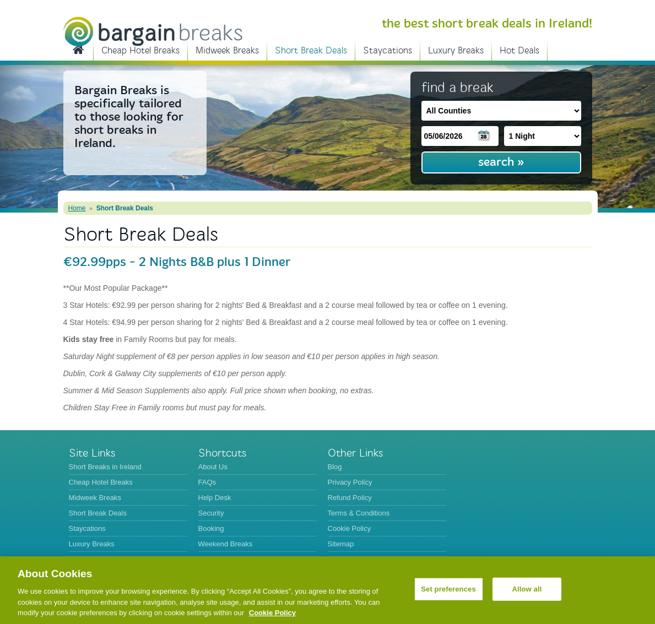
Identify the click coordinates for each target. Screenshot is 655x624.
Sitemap (341, 544)
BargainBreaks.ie (152, 31)
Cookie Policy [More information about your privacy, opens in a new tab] (272, 613)
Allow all (527, 589)
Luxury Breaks (456, 50)
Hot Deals (519, 50)
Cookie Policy (349, 528)
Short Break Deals (311, 50)
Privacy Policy (350, 482)
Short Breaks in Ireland (78, 49)
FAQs (207, 482)
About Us (213, 467)
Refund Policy (350, 497)
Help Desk (214, 497)
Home (77, 208)
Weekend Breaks (225, 544)
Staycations (387, 50)
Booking (211, 528)
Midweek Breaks (227, 50)
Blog (335, 467)
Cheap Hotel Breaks (140, 50)
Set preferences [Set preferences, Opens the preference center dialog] (448, 589)
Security (211, 513)
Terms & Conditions (359, 513)
